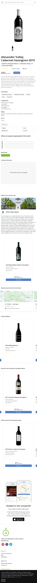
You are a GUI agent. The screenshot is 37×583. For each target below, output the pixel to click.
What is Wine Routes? (6, 563)
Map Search (4, 557)
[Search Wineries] (19, 2)
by (7, 65)
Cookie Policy (18, 577)
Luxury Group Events (6, 553)
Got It (3, 580)
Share (25, 68)
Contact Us (4, 565)
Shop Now (16, 73)
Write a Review (5, 155)
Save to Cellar (16, 68)
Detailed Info (4, 124)
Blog (2, 555)
